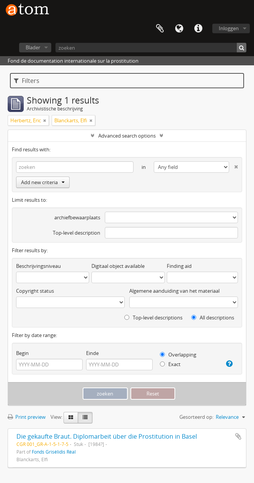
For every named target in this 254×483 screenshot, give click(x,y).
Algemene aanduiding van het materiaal (174, 290)
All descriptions (212, 317)
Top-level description (76, 232)
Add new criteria (43, 182)
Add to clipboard (238, 436)
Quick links (198, 28)
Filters (26, 80)
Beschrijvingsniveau (38, 266)
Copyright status (35, 290)
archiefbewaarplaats (77, 217)
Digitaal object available (118, 266)
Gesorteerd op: (196, 416)
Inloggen (229, 28)
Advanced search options (127, 135)
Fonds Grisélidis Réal (54, 452)
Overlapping (178, 354)
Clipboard (159, 28)
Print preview (27, 416)
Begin (22, 353)
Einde (92, 353)
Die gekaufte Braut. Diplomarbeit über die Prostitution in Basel (106, 436)
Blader (33, 47)
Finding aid (179, 266)
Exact (170, 364)
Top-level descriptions (153, 317)
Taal (179, 28)
